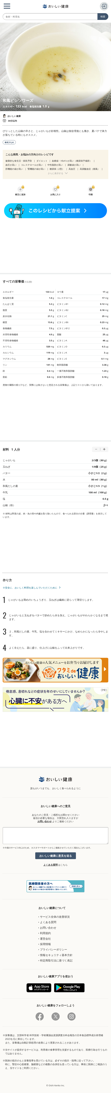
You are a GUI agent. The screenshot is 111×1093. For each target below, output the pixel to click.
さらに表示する (55, 173)
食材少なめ (9, 142)
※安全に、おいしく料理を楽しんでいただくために (30, 587)
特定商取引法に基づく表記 (56, 960)
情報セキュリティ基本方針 (56, 955)
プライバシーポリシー (53, 949)
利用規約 (45, 933)
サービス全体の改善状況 (55, 917)
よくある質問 (50, 864)
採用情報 (45, 944)
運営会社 (45, 939)
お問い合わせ (44, 821)
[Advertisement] (55, 245)
